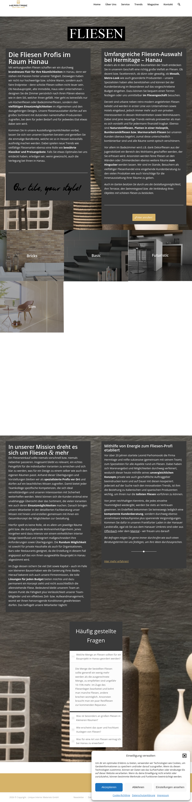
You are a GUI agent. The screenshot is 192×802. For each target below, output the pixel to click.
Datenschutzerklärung (143, 795)
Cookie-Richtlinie (121, 795)
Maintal (135, 531)
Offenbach (110, 531)
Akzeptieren (108, 787)
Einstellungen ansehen (170, 787)
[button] (184, 756)
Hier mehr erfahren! (116, 561)
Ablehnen (138, 787)
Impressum (163, 795)
